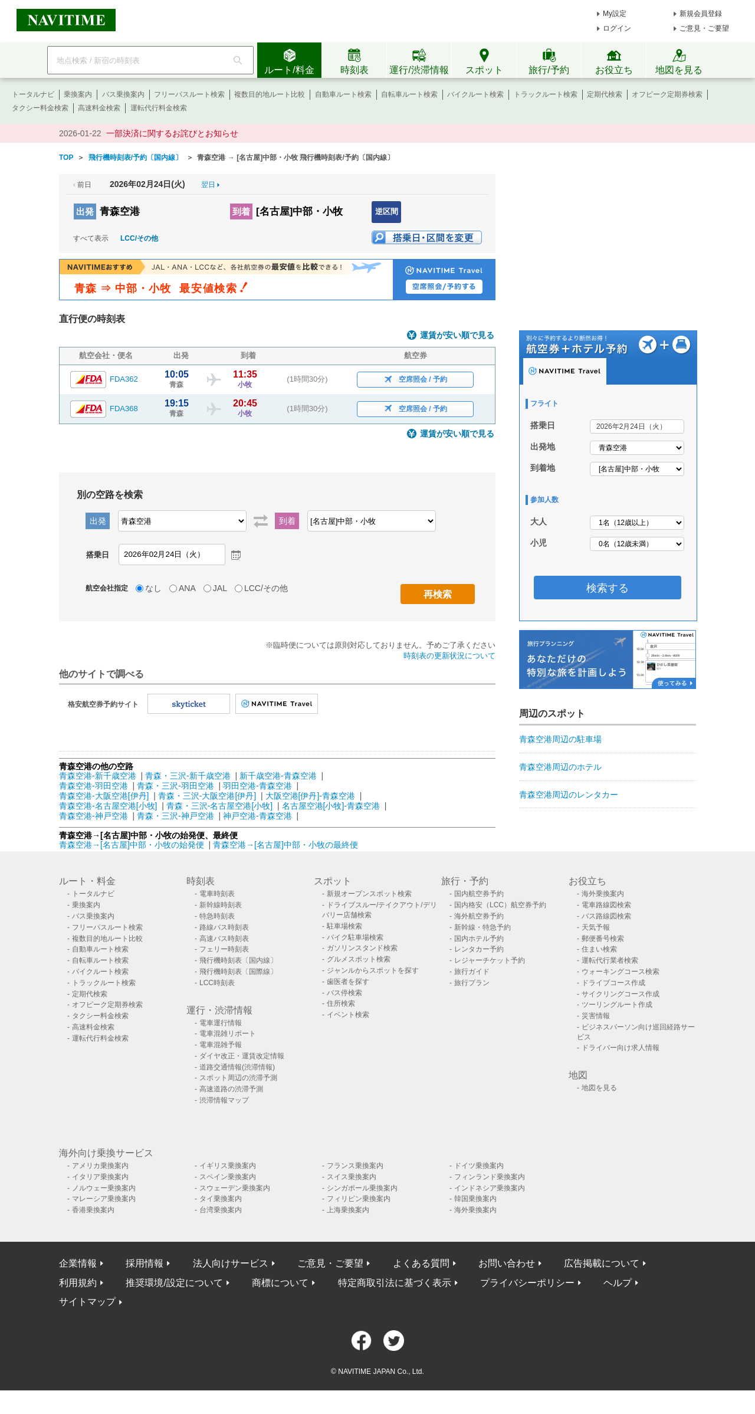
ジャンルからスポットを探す (373, 970)
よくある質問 (421, 1263)
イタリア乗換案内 (100, 1177)
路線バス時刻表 (224, 927)
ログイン (617, 28)
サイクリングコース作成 (620, 994)
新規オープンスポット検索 (369, 894)
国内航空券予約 (479, 894)
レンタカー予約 (479, 949)
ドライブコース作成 (613, 983)
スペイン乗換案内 (227, 1177)
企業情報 (78, 1263)
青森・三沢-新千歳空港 (188, 775)
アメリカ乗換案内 (100, 1166)
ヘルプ (617, 1283)
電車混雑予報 (220, 1045)
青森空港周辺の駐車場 (560, 739)
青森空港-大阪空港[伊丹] (104, 795)
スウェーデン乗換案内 (234, 1188)
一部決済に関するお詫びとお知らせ (172, 133)
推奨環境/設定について (174, 1283)
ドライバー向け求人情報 (620, 1048)
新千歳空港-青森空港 (278, 775)
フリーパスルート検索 (189, 94)
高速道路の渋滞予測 (231, 1089)
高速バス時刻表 (224, 938)
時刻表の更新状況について (449, 655)
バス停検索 (344, 993)
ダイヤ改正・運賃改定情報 (241, 1056)
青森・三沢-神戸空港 (175, 816)
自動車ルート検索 (343, 94)
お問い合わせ (506, 1263)
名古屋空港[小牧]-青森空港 (331, 806)
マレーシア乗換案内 (104, 1199)
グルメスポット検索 (358, 959)
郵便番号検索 (603, 938)
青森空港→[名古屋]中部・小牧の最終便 (285, 844)
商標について (280, 1283)
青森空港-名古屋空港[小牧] (108, 806)
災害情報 (596, 1016)
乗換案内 (78, 94)
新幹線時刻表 (220, 905)
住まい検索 (599, 949)
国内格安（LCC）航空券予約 (500, 905)
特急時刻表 (217, 916)
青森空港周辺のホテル (560, 767)
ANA (187, 588)
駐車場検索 (344, 926)
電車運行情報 (220, 1023)
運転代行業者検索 (610, 960)
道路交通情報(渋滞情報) (237, 1067)
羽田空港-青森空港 (257, 785)
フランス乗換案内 (355, 1166)
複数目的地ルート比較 (269, 94)
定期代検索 (604, 94)
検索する (607, 588)
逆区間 (386, 211)
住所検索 (341, 1003)
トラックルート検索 (545, 94)
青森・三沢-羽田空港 (175, 785)
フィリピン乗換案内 (358, 1199)
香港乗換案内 (93, 1210)
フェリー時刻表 (224, 949)
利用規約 (78, 1283)
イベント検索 (348, 1015)
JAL (220, 588)
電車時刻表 (217, 894)
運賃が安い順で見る (457, 335)
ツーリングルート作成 (617, 1004)
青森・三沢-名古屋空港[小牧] (219, 806)
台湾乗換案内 (220, 1210)
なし (153, 588)
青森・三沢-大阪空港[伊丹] (207, 795)
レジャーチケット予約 (489, 960)
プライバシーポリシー (527, 1283)
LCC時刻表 (217, 983)
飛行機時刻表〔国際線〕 (238, 971)
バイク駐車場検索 (355, 937)
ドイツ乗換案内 (479, 1166)
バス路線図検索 (606, 916)
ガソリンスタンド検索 (362, 948)
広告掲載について (601, 1263)
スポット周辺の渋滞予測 (238, 1078)
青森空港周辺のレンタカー (568, 794)
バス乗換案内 (123, 94)
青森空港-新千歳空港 (97, 775)
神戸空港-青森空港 (257, 816)
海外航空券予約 (479, 916)
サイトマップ (87, 1302)
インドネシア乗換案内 (489, 1188)
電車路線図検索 (606, 905)
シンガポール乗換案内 (362, 1188)
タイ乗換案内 (220, 1199)
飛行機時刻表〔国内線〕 (238, 960)
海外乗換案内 (603, 894)
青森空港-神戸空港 (93, 816)
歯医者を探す (348, 981)
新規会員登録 (701, 13)
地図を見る (599, 1088)
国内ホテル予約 (479, 938)
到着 (241, 211)
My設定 (614, 13)
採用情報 (144, 1263)
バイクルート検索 (475, 94)
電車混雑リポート (227, 1033)
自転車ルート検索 (409, 94)
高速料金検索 (99, 108)
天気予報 (596, 927)
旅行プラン (472, 983)
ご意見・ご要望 (704, 28)
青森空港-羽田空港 (93, 785)
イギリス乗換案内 (227, 1166)
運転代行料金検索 (158, 108)
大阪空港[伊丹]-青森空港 (310, 795)
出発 (85, 211)
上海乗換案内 (348, 1210)
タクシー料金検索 (40, 108)
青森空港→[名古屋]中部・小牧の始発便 (132, 844)
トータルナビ (33, 94)
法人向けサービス (230, 1263)
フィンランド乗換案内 (489, 1177)
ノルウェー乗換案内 (104, 1188)
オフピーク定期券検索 (667, 94)
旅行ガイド (472, 971)
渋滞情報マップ (224, 1100)
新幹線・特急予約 (482, 927)
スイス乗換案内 (351, 1177)
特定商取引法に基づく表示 (394, 1283)
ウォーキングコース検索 (620, 971)
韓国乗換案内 (475, 1199)
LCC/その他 (139, 238)
